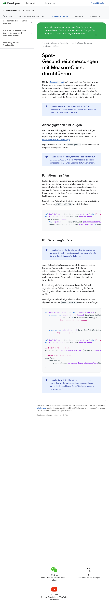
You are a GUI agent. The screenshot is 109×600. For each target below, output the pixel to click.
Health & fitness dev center (18, 10)
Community (95, 16)
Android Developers (49, 43)
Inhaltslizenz (42, 408)
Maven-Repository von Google (56, 139)
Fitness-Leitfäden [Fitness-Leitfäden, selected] (59, 16)
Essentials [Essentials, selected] (31, 3)
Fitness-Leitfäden (52, 46)
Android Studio (97, 3)
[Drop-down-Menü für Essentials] (39, 3)
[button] (15, 22)
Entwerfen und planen (55, 3)
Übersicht (7, 16)
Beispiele (79, 16)
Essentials (64, 43)
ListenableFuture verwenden (82, 163)
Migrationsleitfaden (77, 33)
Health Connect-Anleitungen (31, 16)
